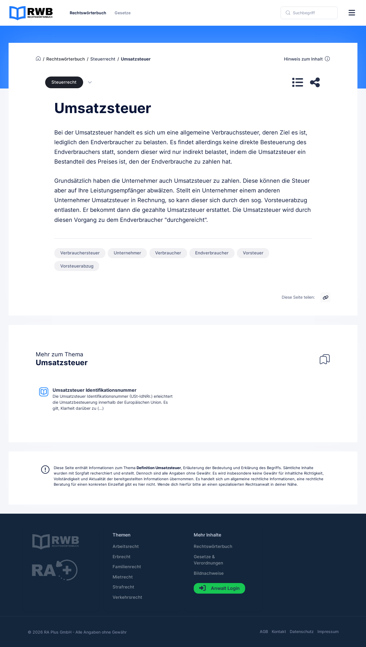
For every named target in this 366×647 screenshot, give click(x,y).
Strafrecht (123, 587)
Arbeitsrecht (126, 546)
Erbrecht (122, 556)
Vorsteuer (253, 253)
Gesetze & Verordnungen (208, 560)
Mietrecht (123, 577)
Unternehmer (127, 253)
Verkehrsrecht (127, 597)
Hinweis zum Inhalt (307, 59)
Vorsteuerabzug (76, 266)
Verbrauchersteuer (80, 253)
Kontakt (279, 631)
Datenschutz (302, 631)
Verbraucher (168, 253)
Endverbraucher (212, 253)
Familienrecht (127, 566)
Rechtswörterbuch (213, 546)
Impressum (328, 631)
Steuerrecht (64, 82)
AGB (264, 631)
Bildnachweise (209, 573)
